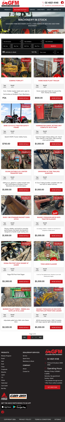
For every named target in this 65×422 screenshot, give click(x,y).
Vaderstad (4, 383)
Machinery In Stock (28, 361)
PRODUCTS (7, 9)
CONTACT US (57, 9)
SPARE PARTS (40, 9)
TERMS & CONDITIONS (43, 419)
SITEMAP (58, 419)
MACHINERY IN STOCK (21, 9)
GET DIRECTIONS (52, 387)
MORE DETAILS (23, 98)
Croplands (4, 369)
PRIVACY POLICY (25, 419)
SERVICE (32, 9)
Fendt (3, 358)
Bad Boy (3, 388)
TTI (2, 377)
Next (40, 337)
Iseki (2, 361)
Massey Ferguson (6, 356)
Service (25, 356)
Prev (24, 337)
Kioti (2, 364)
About (49, 9)
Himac (3, 380)
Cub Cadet (4, 386)
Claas (2, 367)
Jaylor (3, 375)
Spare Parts (26, 358)
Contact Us (26, 371)
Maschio (3, 372)
